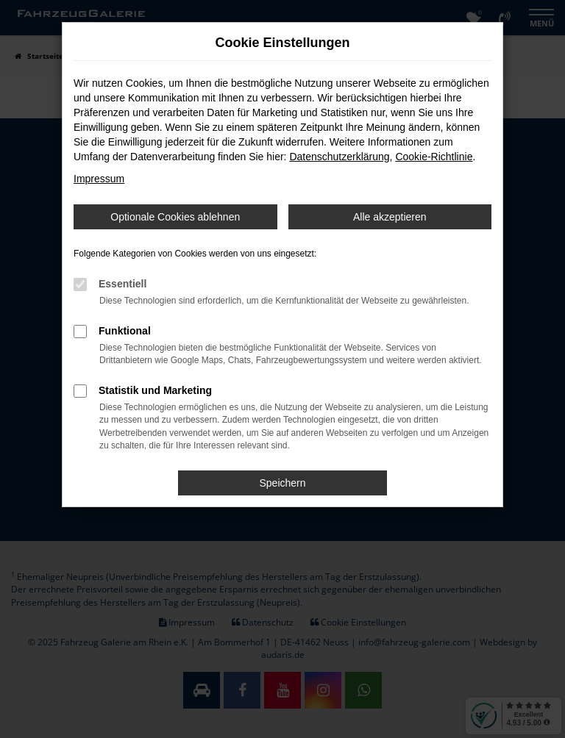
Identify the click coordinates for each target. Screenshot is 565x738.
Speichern (282, 483)
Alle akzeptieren (390, 217)
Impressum (99, 178)
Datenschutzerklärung (339, 156)
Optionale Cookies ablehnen (175, 217)
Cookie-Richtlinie (433, 156)
